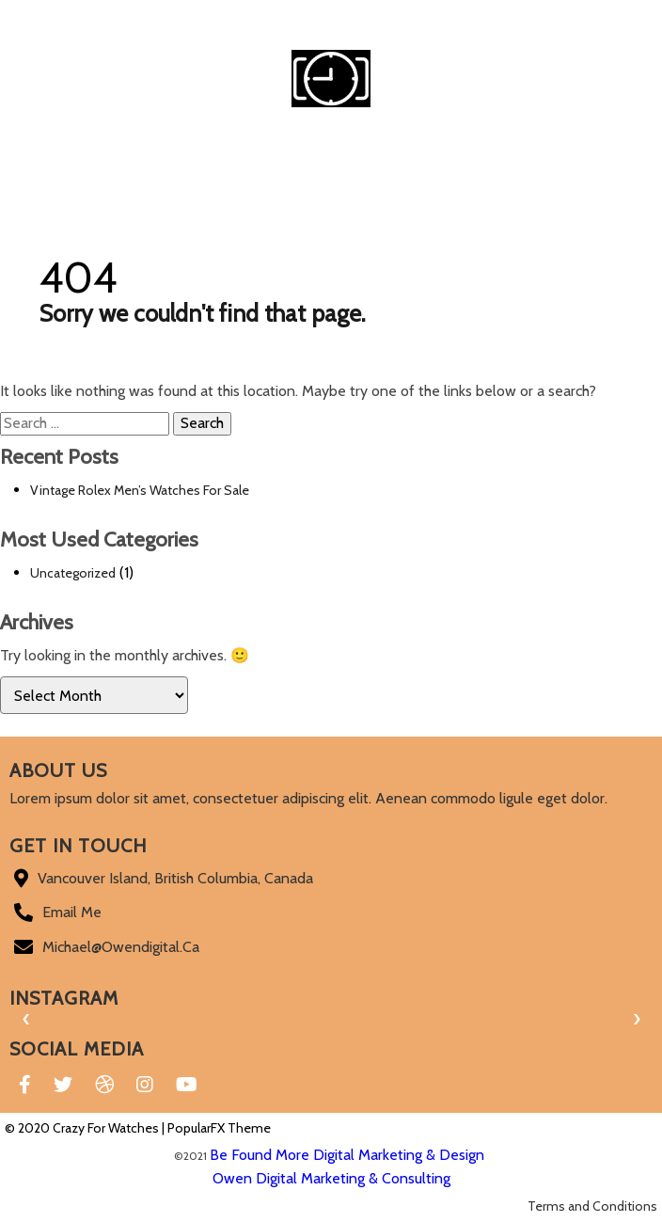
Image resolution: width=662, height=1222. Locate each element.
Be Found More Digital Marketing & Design (347, 1155)
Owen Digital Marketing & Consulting (331, 1178)
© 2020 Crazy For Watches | (86, 1127)
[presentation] (26, 1019)
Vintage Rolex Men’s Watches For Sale (139, 490)
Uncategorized (73, 572)
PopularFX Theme (219, 1127)
